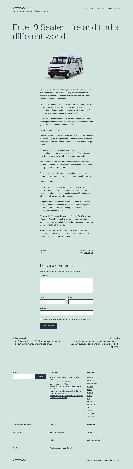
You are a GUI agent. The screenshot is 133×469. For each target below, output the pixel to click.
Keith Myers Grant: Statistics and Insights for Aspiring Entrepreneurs (65, 392)
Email (70, 297)
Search (15, 373)
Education (100, 8)
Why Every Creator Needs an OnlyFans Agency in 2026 (66, 387)
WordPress (116, 460)
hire (92, 253)
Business (90, 378)
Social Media (91, 413)
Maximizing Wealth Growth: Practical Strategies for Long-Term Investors (66, 397)
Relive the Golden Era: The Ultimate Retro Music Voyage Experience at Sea (66, 383)
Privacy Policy (89, 8)
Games (109, 8)
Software (90, 416)
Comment (44, 275)
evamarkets (91, 424)
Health (89, 396)
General (117, 8)
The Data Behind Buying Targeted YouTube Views (64, 378)
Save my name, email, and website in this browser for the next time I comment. (67, 319)
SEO (88, 407)
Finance (90, 387)
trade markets (17, 432)
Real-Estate (91, 404)
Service (90, 250)
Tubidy (89, 432)
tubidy (52, 440)
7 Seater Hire (58, 93)
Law (88, 399)
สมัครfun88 (67, 448)
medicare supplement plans (22, 424)
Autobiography (21, 8)
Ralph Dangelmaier (94, 440)
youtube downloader (57, 432)
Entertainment (92, 384)
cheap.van (87, 253)
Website (43, 308)
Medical (90, 401)
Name (42, 297)
